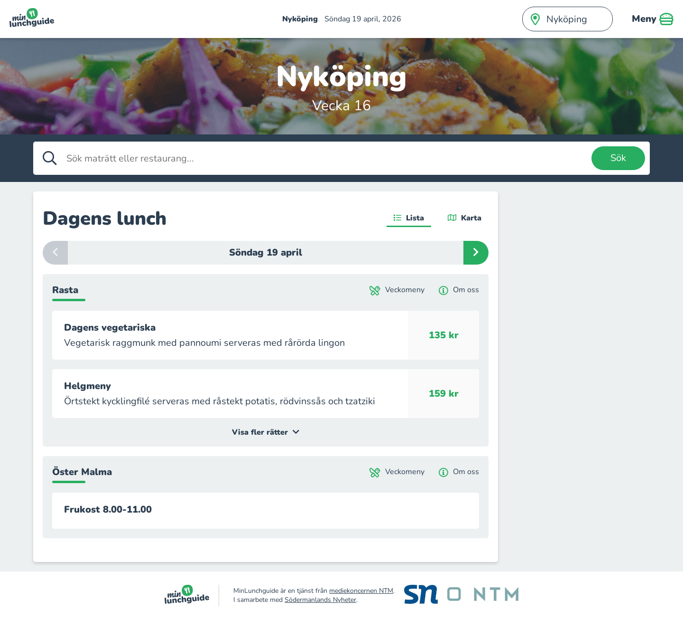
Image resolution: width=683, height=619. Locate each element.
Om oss (459, 290)
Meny (653, 19)
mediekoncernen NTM (361, 590)
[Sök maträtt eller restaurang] (326, 158)
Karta (464, 218)
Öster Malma (82, 472)
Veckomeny (397, 290)
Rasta (65, 290)
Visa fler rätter (265, 432)
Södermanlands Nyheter (320, 599)
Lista (409, 218)
